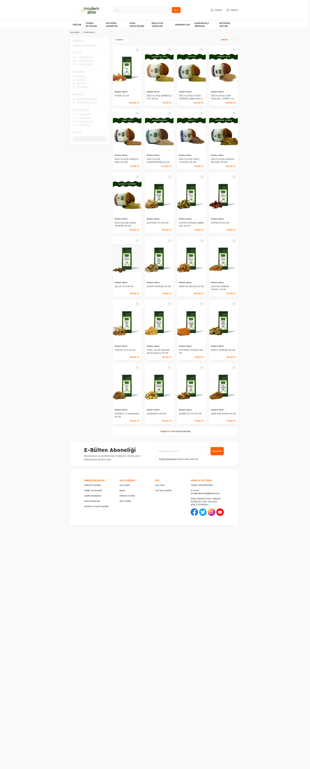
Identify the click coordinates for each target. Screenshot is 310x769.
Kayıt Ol (217, 451)
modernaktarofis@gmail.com (205, 493)
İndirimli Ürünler (127, 495)
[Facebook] (228, 546)
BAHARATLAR (182, 24)
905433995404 (205, 485)
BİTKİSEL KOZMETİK (112, 24)
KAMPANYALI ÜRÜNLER (201, 24)
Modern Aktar (121, 92)
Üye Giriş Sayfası (163, 490)
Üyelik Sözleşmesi (92, 495)
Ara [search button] (176, 10)
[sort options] (122, 39)
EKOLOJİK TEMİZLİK (157, 24)
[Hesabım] (216, 10)
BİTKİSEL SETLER (225, 24)
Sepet (122, 490)
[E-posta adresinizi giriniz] (190, 451)
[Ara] (147, 10)
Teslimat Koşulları (92, 485)
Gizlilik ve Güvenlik (93, 490)
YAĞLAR (76, 24)
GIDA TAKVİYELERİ (136, 24)
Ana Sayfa (74, 32)
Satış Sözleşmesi (92, 501)
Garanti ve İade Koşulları (96, 506)
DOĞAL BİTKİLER (91, 24)
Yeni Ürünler (125, 501)
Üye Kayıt (160, 485)
